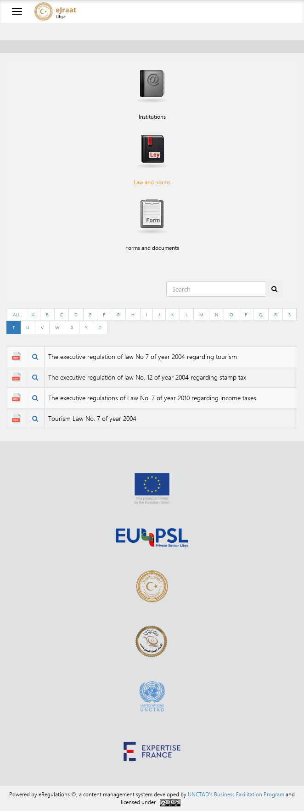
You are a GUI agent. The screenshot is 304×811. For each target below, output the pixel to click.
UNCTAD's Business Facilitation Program (236, 794)
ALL (16, 314)
